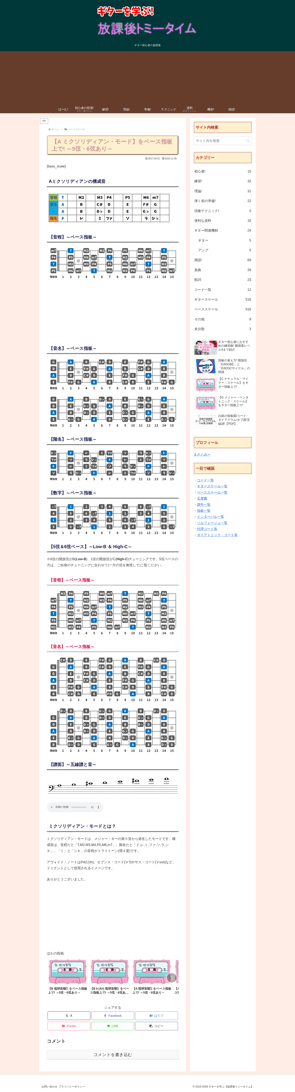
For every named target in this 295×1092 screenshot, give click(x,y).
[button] (171, 978)
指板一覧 (204, 511)
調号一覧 (204, 505)
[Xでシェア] (69, 1015)
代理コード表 (207, 529)
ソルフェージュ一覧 (212, 523)
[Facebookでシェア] (112, 1015)
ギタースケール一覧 (212, 486)
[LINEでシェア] (112, 1026)
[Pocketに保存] (69, 1026)
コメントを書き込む (113, 1054)
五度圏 (202, 498)
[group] (67, 978)
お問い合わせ (51, 1086)
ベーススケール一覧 (212, 492)
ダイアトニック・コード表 (217, 535)
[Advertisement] (147, 77)
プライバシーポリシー (76, 1086)
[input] (223, 141)
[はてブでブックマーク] (156, 1015)
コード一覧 (205, 480)
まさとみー (202, 454)
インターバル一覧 (210, 517)
